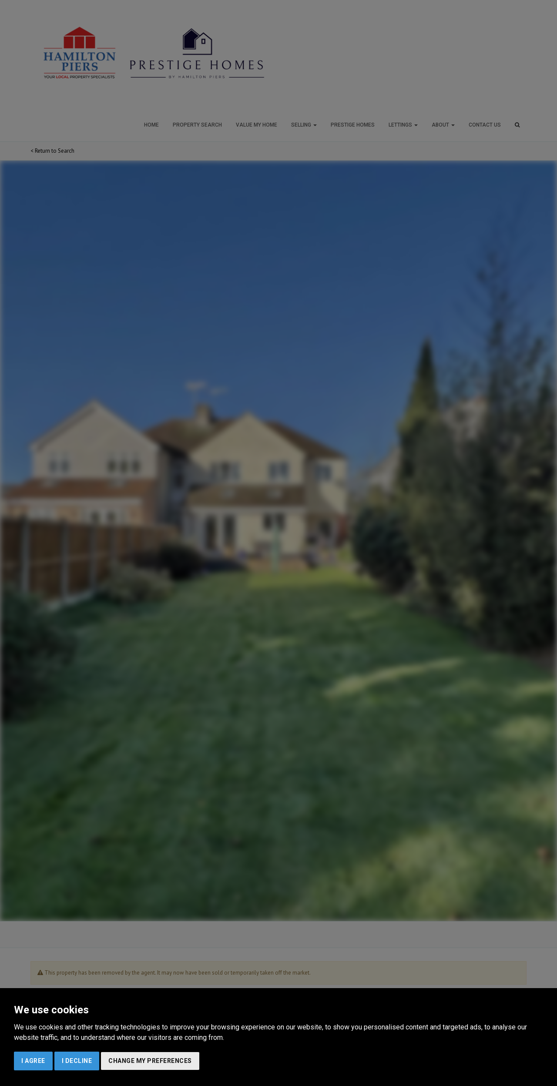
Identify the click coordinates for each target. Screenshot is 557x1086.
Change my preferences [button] (150, 1060)
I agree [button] (33, 1060)
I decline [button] (77, 1060)
